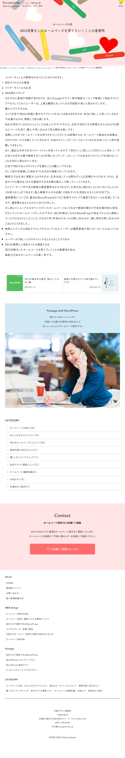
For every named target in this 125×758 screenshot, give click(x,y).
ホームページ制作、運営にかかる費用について (27, 618)
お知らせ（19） (17, 479)
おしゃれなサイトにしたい (35, 685)
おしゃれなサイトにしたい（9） (24, 435)
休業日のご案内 (95, 690)
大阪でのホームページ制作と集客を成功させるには (29, 634)
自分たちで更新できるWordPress (22, 623)
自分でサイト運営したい (41, 690)
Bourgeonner (11, 4)
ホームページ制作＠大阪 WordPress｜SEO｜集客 (32, 4)
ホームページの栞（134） (22, 428)
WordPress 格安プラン (17, 664)
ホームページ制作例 (15, 639)
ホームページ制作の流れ (17, 613)
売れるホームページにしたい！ (63, 685)
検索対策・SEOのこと (89, 685)
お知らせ (81, 690)
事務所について (13, 588)
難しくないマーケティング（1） (24, 457)
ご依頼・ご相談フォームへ (65, 549)
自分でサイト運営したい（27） (24, 464)
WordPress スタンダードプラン (21, 659)
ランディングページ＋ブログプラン (21, 669)
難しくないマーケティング (17, 690)
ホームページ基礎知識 (65, 690)
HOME (9, 582)
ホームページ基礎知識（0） (23, 472)
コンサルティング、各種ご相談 (19, 629)
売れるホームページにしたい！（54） (27, 442)
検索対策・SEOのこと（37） (24, 450)
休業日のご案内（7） (20, 486)
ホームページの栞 (14, 685)
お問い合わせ (12, 593)
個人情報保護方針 (15, 598)
